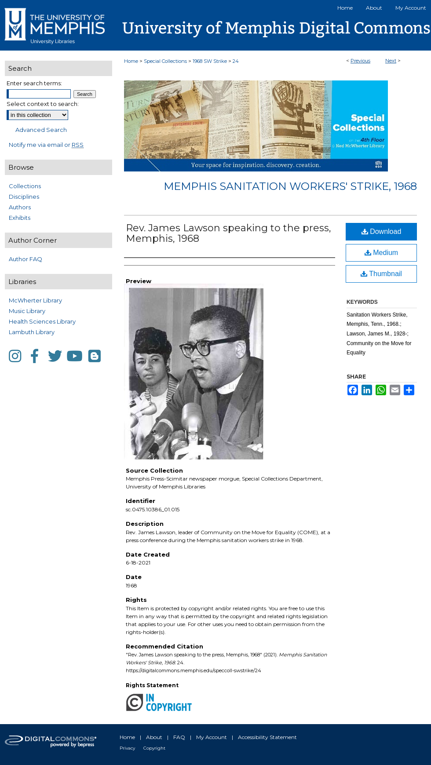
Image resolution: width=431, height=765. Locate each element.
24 (236, 61)
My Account (211, 737)
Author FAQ (25, 258)
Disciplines (24, 196)
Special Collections (165, 61)
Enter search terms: (34, 83)
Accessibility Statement (267, 737)
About (154, 737)
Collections (25, 185)
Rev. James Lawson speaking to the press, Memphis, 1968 (228, 233)
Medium (381, 252)
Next (390, 61)
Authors (20, 207)
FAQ (179, 737)
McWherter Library (35, 300)
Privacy (127, 748)
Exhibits (19, 217)
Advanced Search (41, 129)
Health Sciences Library (42, 321)
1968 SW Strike (210, 61)
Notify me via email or (46, 144)
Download (382, 231)
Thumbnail (381, 273)
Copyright (154, 748)
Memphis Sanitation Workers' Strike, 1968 (290, 186)
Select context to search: (43, 103)
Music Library (27, 310)
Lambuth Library (32, 331)
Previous (360, 61)
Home (131, 61)
